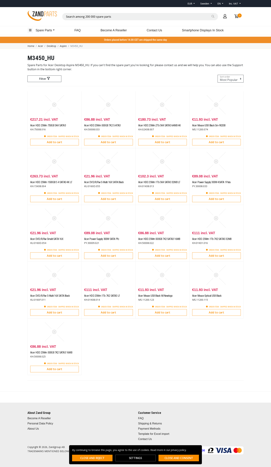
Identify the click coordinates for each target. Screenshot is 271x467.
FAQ (77, 30)
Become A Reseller (114, 30)
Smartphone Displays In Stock (203, 30)
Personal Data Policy (40, 423)
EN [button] (219, 3)
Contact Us (154, 30)
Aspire (63, 46)
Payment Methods (149, 428)
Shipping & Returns (150, 423)
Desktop (51, 46)
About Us (33, 428)
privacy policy (178, 450)
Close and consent (179, 458)
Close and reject (92, 458)
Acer (40, 46)
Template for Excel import (153, 433)
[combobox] (140, 16)
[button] (191, 3)
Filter (44, 79)
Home (30, 46)
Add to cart (54, 142)
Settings (135, 458)
